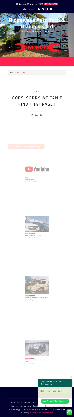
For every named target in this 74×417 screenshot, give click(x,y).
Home (12, 73)
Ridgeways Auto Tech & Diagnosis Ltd (37, 23)
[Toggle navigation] (37, 62)
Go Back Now (37, 115)
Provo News (35, 412)
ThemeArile (48, 412)
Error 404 (21, 73)
